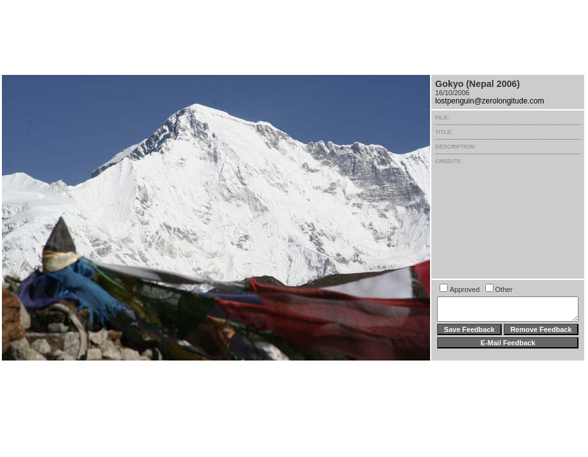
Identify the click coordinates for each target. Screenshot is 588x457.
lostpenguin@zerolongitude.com (489, 100)
